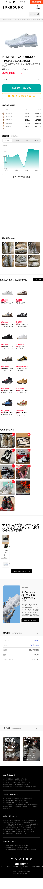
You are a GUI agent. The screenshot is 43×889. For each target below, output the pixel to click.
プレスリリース (26, 782)
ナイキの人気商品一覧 (9, 826)
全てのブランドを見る (21, 833)
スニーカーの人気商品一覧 (29, 820)
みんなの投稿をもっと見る (21, 571)
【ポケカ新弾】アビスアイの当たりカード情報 (15, 847)
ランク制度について (27, 798)
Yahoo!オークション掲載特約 (29, 806)
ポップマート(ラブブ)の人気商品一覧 (12, 831)
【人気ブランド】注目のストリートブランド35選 (15, 845)
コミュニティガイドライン (10, 804)
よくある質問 (24, 802)
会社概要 (28, 786)
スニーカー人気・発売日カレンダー (12, 820)
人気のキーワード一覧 (28, 831)
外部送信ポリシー (7, 786)
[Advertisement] (21, 206)
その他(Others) (34, 645)
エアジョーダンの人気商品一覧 (23, 826)
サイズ (4, 79)
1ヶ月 (26, 140)
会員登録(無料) (36, 2)
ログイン (23, 2)
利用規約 (5, 806)
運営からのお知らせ (33, 804)
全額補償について (22, 804)
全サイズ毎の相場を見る (21, 177)
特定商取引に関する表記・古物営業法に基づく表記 (16, 784)
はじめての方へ (7, 798)
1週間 (17, 140)
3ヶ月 (36, 140)
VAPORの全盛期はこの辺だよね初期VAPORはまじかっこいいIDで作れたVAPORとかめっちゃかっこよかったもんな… (6, 553)
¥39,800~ (21, 88)
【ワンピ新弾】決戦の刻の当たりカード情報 (14, 849)
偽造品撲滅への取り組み (21, 779)
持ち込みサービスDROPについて (11, 802)
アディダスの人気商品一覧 (10, 829)
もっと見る (37, 279)
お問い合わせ (6, 808)
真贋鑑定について (16, 798)
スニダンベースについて (9, 781)
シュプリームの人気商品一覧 (10, 827)
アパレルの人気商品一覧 (9, 822)
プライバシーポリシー (19, 786)
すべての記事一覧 (31, 849)
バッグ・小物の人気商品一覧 (10, 824)
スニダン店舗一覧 (21, 781)
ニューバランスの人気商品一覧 (27, 827)
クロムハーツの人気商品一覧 (25, 829)
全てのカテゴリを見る (9, 833)
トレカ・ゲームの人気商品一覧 (24, 822)
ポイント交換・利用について (10, 800)
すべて (7, 140)
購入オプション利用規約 (15, 806)
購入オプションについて (25, 800)
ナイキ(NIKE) (35, 640)
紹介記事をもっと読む (30, 620)
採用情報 (33, 786)
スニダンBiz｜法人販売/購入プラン (12, 782)
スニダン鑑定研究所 (8, 779)
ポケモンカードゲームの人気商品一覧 (28, 824)
